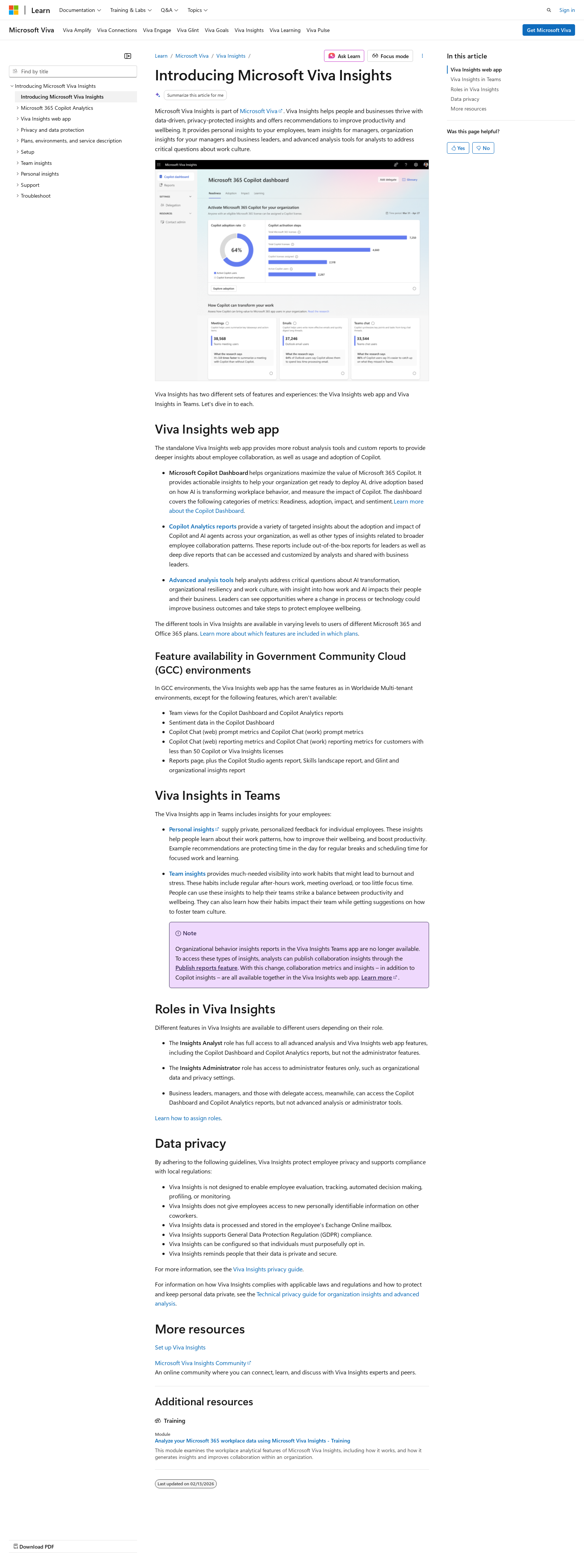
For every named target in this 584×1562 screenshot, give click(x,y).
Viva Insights (230, 55)
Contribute (133, 1539)
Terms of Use (272, 1539)
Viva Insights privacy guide (267, 1269)
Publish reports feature (206, 967)
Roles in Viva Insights (475, 89)
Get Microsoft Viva (549, 29)
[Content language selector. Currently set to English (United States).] (43, 1521)
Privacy (163, 1539)
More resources (468, 108)
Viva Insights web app (476, 69)
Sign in (567, 9)
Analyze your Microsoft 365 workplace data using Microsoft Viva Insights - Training (252, 1440)
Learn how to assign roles (188, 1118)
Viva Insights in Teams (476, 79)
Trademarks (309, 1539)
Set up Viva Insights (180, 1347)
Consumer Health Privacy (214, 1539)
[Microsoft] (14, 10)
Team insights (187, 873)
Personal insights (191, 829)
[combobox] (73, 71)
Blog (101, 1539)
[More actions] (422, 56)
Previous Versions (68, 1539)
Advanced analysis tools (201, 580)
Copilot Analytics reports (203, 526)
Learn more (376, 977)
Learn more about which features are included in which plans (279, 633)
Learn (161, 55)
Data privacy (465, 98)
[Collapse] (127, 56)
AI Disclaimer (24, 1539)
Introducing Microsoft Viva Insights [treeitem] (62, 96)
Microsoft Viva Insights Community (200, 1363)
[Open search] (549, 10)
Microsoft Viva (192, 55)
